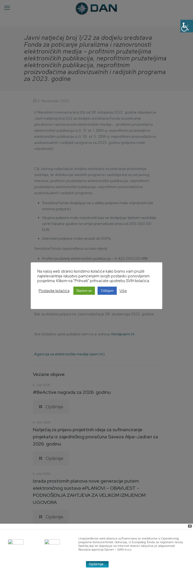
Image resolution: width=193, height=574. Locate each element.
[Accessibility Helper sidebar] (186, 26)
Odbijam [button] (107, 290)
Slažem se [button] (84, 290)
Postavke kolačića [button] (54, 290)
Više (123, 290)
